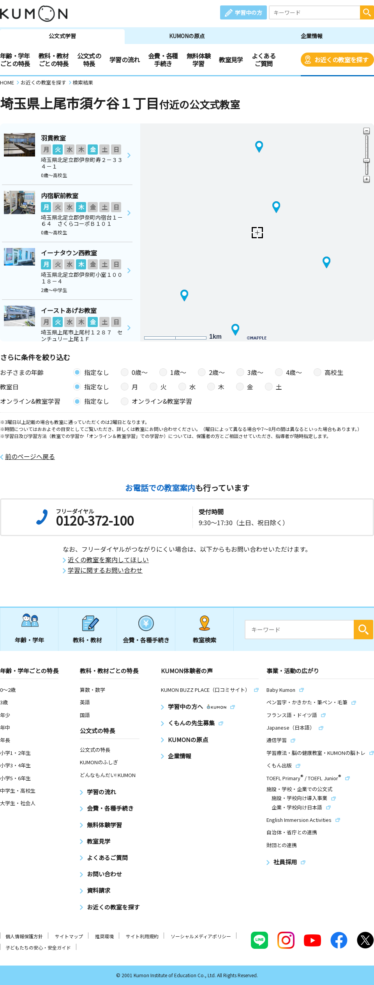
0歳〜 (140, 372)
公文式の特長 (89, 59)
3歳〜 (255, 372)
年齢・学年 (29, 640)
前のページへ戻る (30, 456)
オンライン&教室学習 (162, 401)
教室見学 (231, 59)
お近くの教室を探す (341, 59)
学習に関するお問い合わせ (105, 570)
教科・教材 (87, 640)
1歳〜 (178, 372)
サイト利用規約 (142, 936)
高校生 (334, 372)
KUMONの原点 (187, 36)
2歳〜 (217, 372)
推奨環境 (104, 936)
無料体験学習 (198, 59)
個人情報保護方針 (24, 936)
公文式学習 (62, 36)
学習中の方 (248, 12)
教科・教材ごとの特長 (54, 59)
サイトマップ (69, 936)
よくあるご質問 (263, 59)
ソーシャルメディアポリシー (201, 936)
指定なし (96, 372)
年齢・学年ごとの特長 (15, 59)
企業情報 (312, 36)
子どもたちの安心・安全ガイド (38, 947)
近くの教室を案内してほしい (108, 560)
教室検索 (204, 640)
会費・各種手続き (163, 59)
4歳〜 (294, 372)
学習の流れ (124, 59)
